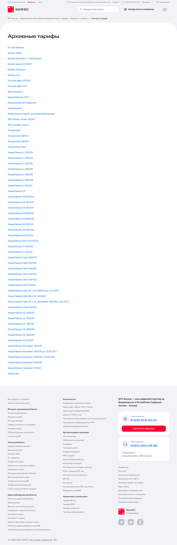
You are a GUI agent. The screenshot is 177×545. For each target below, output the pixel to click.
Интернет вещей (15, 428)
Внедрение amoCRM (72, 490)
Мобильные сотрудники (73, 440)
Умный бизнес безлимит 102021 (24, 368)
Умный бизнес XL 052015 (21, 318)
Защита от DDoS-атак (72, 414)
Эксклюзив (13, 373)
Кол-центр (67, 482)
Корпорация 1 (15, 108)
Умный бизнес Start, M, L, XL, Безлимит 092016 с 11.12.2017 (38, 301)
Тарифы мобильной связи (19, 446)
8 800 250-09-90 (144, 446)
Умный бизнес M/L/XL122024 (23, 241)
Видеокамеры (14, 502)
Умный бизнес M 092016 (21, 213)
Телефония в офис (16, 461)
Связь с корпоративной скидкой (22, 489)
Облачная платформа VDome (75, 426)
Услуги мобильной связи (18, 403)
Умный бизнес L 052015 (20, 163)
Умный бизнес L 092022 (20, 180)
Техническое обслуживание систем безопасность (29, 529)
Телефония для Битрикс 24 (19, 485)
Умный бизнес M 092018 (21, 219)
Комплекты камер (15, 514)
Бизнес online (15, 53)
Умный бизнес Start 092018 (22, 274)
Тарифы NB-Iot (69, 500)
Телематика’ (14, 130)
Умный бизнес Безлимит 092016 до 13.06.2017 (32, 351)
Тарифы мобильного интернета (21, 424)
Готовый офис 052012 (19, 80)
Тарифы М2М (69, 504)
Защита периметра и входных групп (23, 522)
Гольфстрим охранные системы (21, 510)
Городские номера (16, 469)
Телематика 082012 (18, 136)
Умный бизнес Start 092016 (22, 268)
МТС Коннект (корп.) (18, 125)
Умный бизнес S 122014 (20, 252)
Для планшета (15, 91)
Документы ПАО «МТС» (128, 479)
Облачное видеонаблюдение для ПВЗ (24, 526)
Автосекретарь (69, 436)
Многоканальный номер (18, 477)
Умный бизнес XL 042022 (21, 313)
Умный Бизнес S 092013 (20, 246)
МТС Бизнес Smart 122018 (21, 119)
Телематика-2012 (17, 147)
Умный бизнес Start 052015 (22, 263)
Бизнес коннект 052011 (20, 64)
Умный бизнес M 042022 (21, 196)
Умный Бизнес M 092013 (21, 207)
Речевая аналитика (71, 451)
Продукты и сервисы (80, 18)
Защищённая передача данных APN (78, 422)
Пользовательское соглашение (131, 494)
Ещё (41, 2)
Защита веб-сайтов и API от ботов (77, 407)
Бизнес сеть (14, 75)
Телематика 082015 (18, 141)
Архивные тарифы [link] (99, 18)
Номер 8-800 (14, 454)
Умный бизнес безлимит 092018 (25, 362)
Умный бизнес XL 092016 (21, 324)
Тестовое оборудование (73, 512)
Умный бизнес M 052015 (21, 202)
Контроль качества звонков (75, 475)
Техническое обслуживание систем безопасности (85, 418)
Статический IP (14, 436)
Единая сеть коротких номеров (21, 465)
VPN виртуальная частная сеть (21, 432)
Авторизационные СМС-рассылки (78, 486)
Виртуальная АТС (15, 450)
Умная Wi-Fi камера (16, 518)
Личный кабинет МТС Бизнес (137, 456)
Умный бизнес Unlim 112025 (22, 307)
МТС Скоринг (69, 455)
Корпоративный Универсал (22, 102)
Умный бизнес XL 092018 (21, 329)
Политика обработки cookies (130, 482)
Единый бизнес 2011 (18, 97)
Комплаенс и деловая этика (130, 490)
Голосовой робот (70, 448)
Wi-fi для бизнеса (15, 421)
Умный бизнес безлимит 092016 (25, 346)
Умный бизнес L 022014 (20, 152)
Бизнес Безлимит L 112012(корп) (24, 58)
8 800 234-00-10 (137, 2)
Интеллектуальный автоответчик (22, 473)
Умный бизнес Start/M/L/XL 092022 (27, 296)
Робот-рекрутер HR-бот (73, 471)
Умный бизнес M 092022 (21, 230)
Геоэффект (67, 444)
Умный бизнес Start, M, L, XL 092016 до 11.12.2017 (33, 290)
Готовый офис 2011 (17, 86)
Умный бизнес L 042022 (20, 158)
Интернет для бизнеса (17, 413)
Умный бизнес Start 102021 (22, 285)
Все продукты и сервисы (18, 399)
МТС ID (66, 479)
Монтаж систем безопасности (21, 506)
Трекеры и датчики (71, 508)
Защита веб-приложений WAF (76, 411)
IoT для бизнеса (16, 47)
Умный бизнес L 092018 (20, 174)
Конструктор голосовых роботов (77, 467)
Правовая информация (128, 502)
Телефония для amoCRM (18, 481)
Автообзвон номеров (72, 463)
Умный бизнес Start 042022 (22, 257)
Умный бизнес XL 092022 (21, 335)
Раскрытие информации (129, 475)
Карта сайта (123, 486)
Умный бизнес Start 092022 (22, 279)
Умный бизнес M (16, 191)
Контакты (122, 471)
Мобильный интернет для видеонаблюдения (31, 114)
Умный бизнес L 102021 (20, 185)
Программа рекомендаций (130, 498)
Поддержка (128, 452)
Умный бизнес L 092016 (20, 169)
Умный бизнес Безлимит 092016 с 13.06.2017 (31, 357)
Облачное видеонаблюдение (20, 498)
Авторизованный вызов (73, 459)
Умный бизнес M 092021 (21, 224)
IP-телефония (13, 458)
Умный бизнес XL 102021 (21, 340)
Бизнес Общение (16, 69)
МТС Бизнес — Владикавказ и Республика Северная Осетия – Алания (38, 18)
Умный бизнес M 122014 (20, 235)
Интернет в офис (15, 417)
